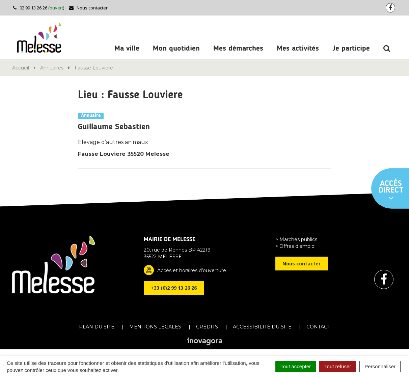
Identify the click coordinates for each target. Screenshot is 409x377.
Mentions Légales (155, 327)
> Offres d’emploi (295, 246)
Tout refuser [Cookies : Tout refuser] (337, 366)
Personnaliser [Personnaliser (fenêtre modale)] (380, 366)
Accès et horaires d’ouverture (191, 270)
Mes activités (298, 48)
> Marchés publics (296, 239)
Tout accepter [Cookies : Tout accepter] (295, 366)
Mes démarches (238, 48)
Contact (318, 327)
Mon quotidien (176, 48)
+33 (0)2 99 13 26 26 (174, 288)
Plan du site (96, 327)
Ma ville (126, 48)
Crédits (207, 327)
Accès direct (391, 191)
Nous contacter (88, 8)
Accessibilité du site (262, 327)
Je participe (351, 48)
